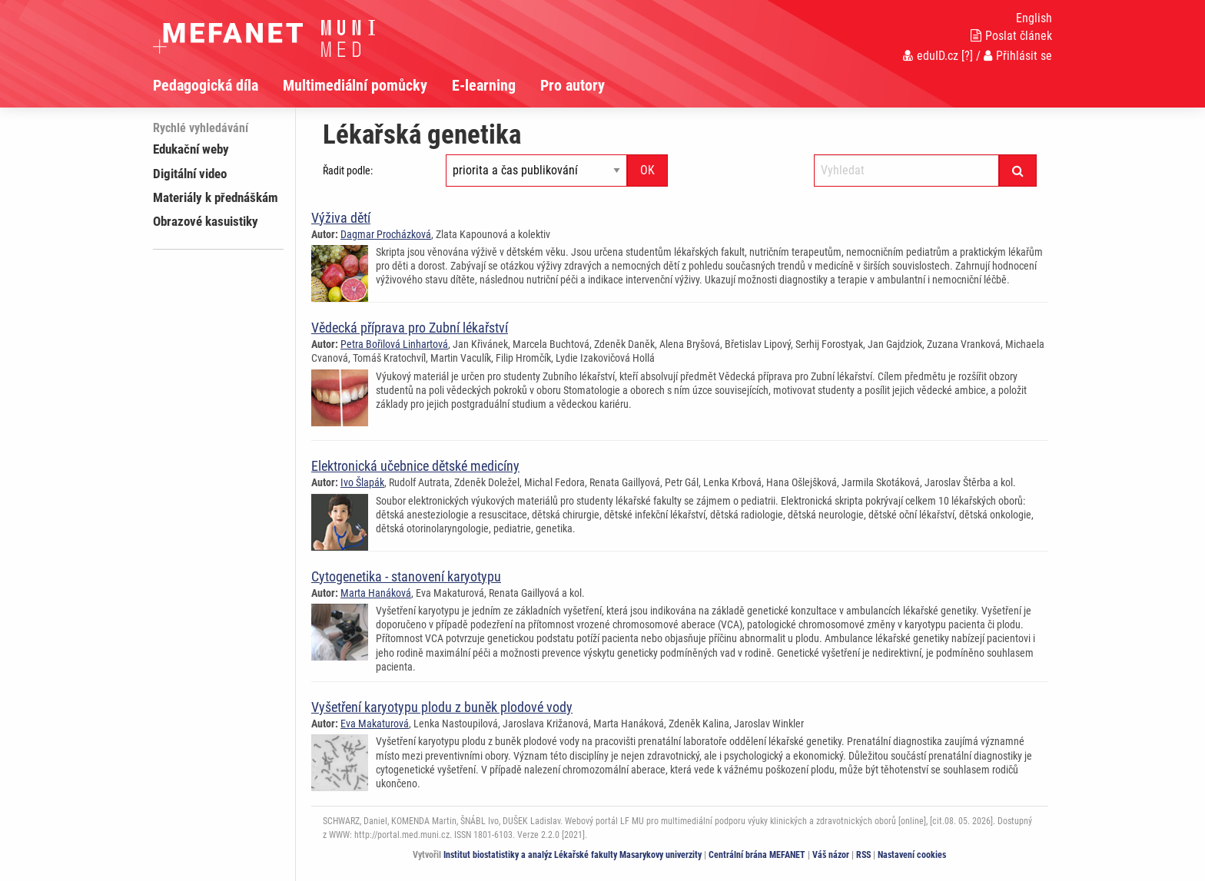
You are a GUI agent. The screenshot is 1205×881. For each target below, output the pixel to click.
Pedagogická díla (205, 85)
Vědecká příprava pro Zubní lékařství (409, 328)
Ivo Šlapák (362, 482)
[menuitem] (218, 85)
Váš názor (830, 855)
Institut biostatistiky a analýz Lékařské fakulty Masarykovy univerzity (572, 855)
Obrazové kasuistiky (205, 221)
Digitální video (190, 173)
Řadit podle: (348, 170)
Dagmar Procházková (385, 234)
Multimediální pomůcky (355, 85)
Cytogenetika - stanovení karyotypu (406, 576)
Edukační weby (191, 149)
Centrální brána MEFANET (757, 855)
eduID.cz (930, 55)
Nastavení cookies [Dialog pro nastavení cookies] (912, 855)
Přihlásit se (1018, 55)
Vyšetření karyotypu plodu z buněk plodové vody (442, 707)
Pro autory (572, 85)
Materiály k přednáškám (215, 197)
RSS (863, 855)
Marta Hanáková (375, 593)
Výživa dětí (340, 218)
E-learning (484, 85)
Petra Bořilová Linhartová (394, 344)
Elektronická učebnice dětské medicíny (415, 466)
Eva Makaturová (374, 723)
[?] (967, 55)
